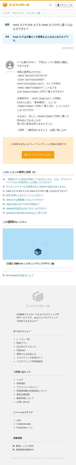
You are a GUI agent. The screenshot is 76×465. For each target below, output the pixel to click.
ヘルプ (20, 379)
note (19, 420)
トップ (6, 13)
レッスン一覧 (33, 13)
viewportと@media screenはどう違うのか (26, 213)
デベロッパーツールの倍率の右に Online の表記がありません (36, 186)
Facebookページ (25, 427)
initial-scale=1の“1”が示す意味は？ (23, 204)
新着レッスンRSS (24, 446)
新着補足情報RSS (24, 449)
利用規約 (21, 383)
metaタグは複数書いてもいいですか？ (25, 199)
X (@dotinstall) (24, 424)
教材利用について (25, 398)
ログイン (62, 5)
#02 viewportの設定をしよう (19, 275)
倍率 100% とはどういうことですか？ (24, 195)
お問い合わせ (23, 402)
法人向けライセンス (26, 346)
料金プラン (22, 343)
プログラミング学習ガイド (30, 357)
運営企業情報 (23, 394)
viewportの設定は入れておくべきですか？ (26, 208)
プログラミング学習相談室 (30, 361)
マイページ (18, 13)
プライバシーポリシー (27, 387)
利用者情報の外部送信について (32, 391)
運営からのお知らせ (26, 354)
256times (21, 350)
